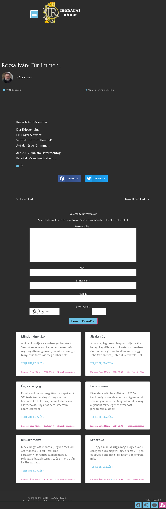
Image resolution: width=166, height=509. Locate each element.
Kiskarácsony (31, 440)
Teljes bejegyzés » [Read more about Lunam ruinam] (101, 417)
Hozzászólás (83, 226)
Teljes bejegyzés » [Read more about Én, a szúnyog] (32, 417)
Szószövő (97, 440)
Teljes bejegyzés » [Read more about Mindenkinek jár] (32, 363)
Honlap (83, 293)
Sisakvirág (97, 337)
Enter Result (83, 306)
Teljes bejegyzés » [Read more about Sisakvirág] (101, 363)
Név (83, 267)
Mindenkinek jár (33, 337)
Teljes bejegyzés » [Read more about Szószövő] (101, 466)
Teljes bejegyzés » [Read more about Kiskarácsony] (32, 470)
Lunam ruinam (100, 386)
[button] (34, 14)
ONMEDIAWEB (152, 500)
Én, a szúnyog (31, 386)
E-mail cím (83, 280)
